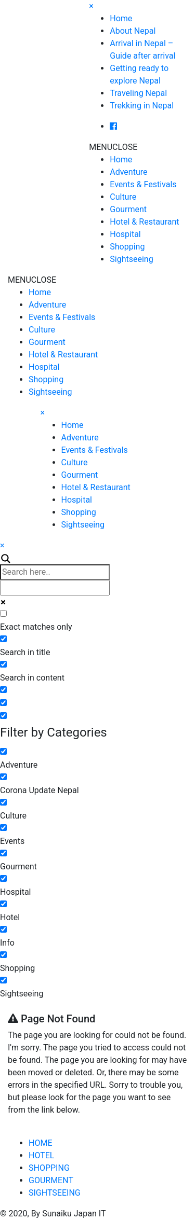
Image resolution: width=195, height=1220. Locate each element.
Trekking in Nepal (142, 105)
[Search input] (55, 572)
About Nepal (132, 31)
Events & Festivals (143, 184)
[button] (113, 147)
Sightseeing (131, 259)
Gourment (128, 209)
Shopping (127, 247)
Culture (123, 197)
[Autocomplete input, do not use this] (55, 587)
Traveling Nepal (138, 93)
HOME (40, 1143)
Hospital (125, 234)
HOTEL (41, 1155)
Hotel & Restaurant (144, 222)
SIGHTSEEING (55, 1193)
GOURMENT (51, 1180)
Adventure (128, 172)
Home (121, 18)
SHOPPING (49, 1168)
